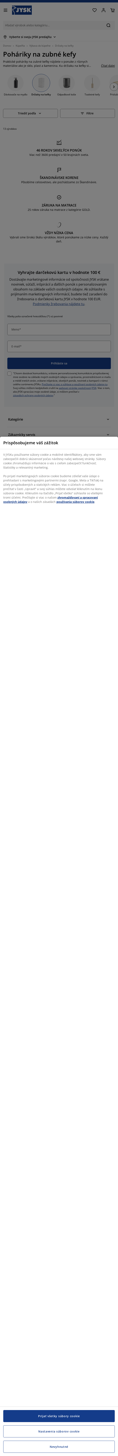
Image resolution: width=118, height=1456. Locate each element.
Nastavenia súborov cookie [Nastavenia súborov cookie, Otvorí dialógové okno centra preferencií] (59, 1431)
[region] (59, 946)
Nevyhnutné (59, 1447)
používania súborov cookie (75, 502)
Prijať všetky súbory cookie (59, 1416)
